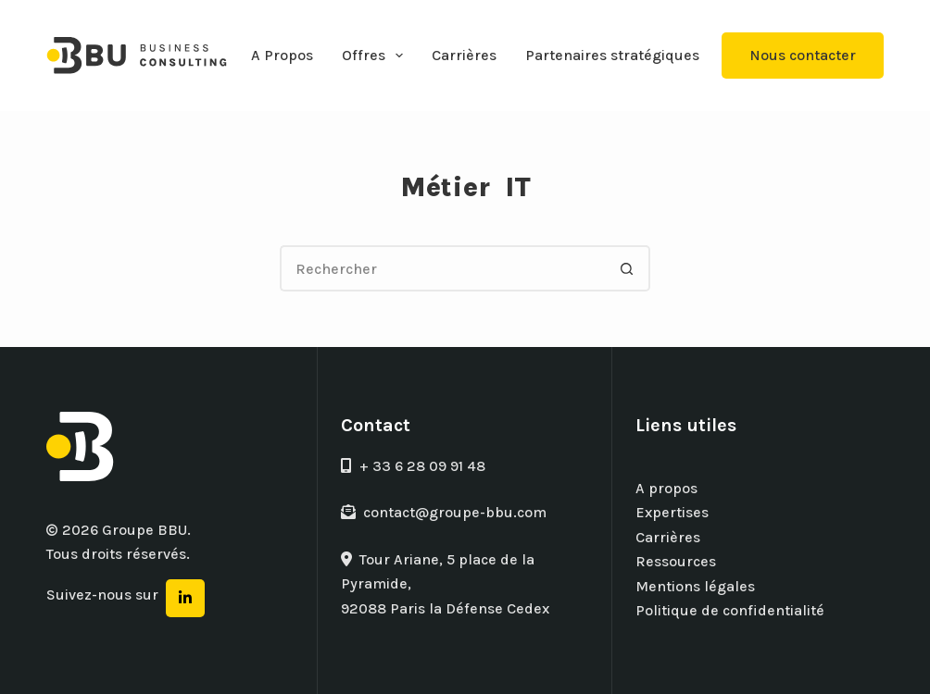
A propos (666, 488)
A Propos (282, 55)
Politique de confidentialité (729, 610)
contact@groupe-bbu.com (444, 512)
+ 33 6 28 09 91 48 (413, 466)
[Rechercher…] (442, 268)
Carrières (464, 55)
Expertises (672, 512)
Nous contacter (802, 55)
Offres (376, 55)
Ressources (675, 561)
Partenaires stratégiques (612, 55)
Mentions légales (695, 586)
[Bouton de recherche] (627, 268)
